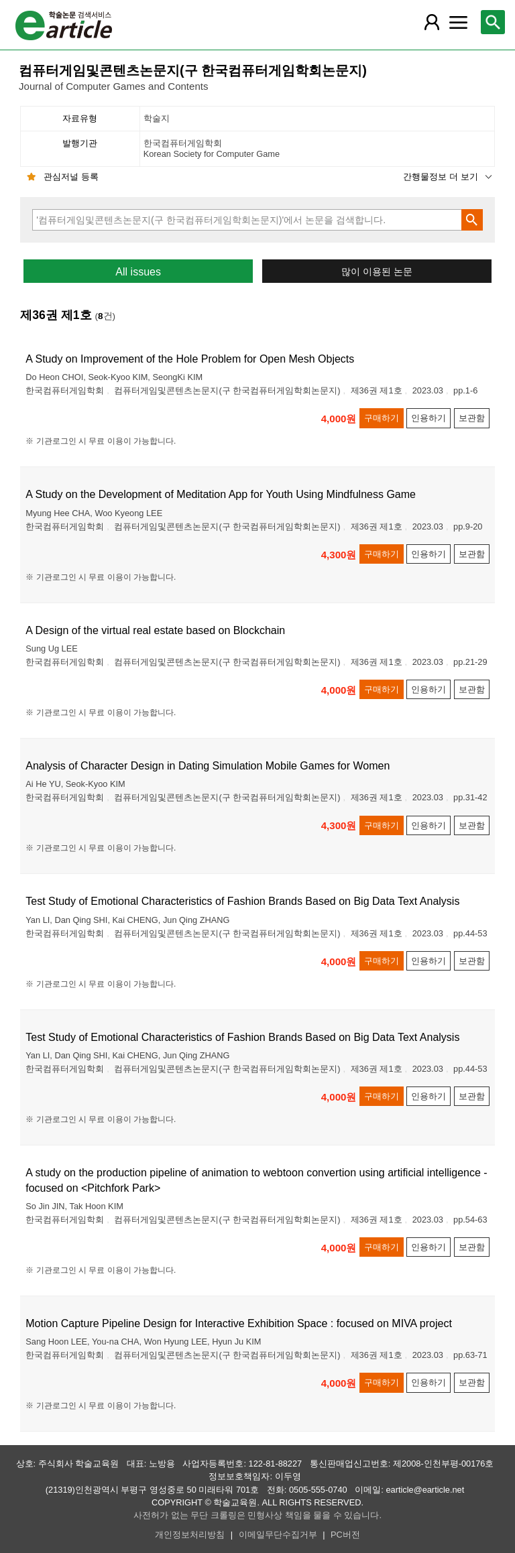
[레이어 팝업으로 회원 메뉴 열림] (431, 22)
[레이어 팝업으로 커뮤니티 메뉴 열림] (458, 22)
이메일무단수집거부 (278, 1535)
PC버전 (345, 1535)
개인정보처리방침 (190, 1535)
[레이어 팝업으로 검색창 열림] (493, 22)
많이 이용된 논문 (376, 272)
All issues (138, 271)
